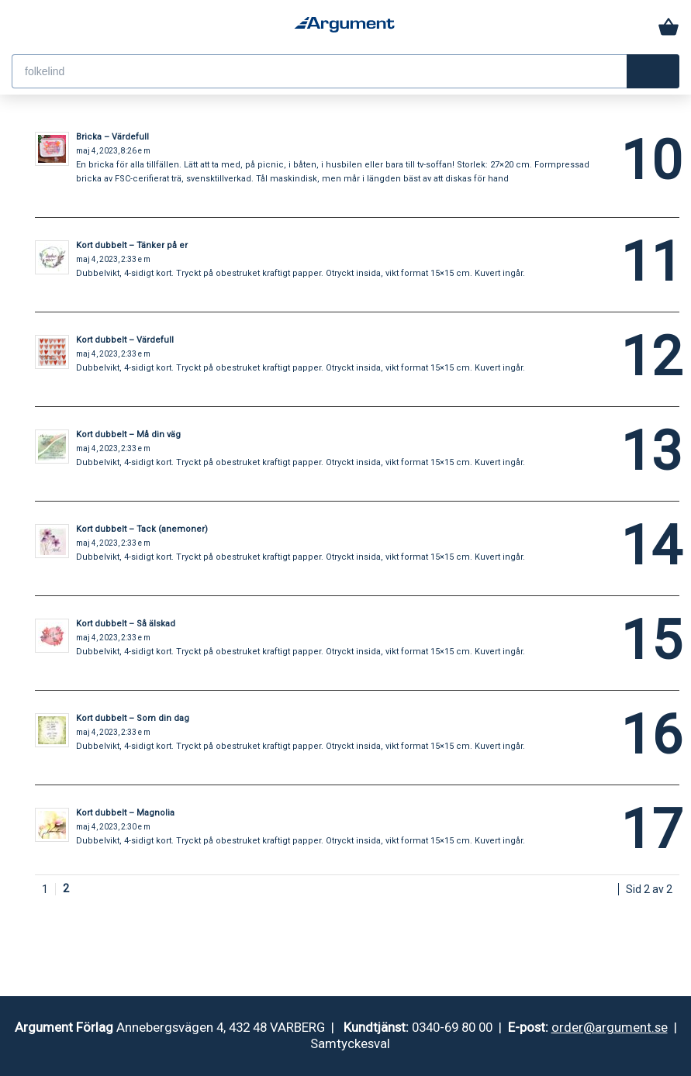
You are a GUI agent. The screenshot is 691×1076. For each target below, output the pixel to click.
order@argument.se (609, 1027)
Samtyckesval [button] (350, 1043)
